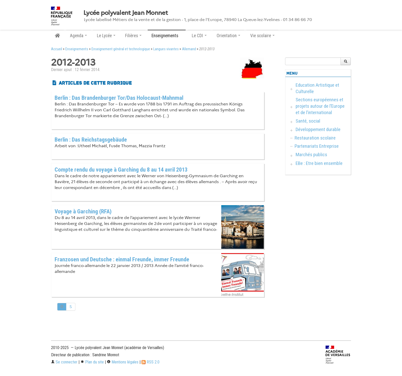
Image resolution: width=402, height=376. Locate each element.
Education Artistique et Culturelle (317, 88)
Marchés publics (311, 154)
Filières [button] (133, 35)
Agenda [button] (78, 35)
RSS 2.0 (150, 362)
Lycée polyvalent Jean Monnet (125, 12)
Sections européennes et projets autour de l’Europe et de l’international (320, 106)
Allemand (189, 49)
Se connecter (64, 362)
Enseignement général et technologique (121, 49)
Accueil (56, 49)
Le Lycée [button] (106, 35)
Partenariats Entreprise (317, 146)
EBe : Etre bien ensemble (319, 163)
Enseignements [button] (167, 35)
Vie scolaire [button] (262, 35)
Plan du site (92, 362)
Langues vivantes (166, 49)
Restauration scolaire (315, 138)
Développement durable (318, 129)
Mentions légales (122, 362)
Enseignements (76, 49)
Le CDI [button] (199, 35)
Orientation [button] (228, 35)
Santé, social (308, 121)
